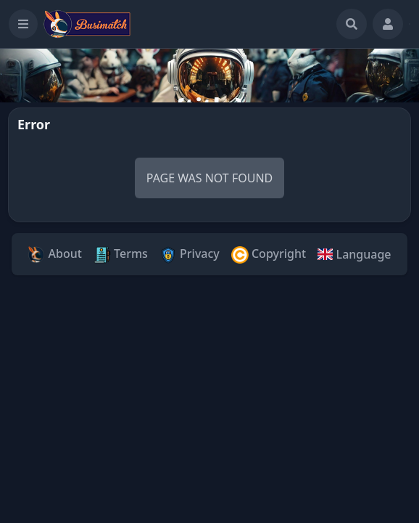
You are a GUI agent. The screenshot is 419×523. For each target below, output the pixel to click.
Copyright (268, 255)
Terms (121, 255)
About (55, 255)
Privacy (189, 255)
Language (354, 254)
